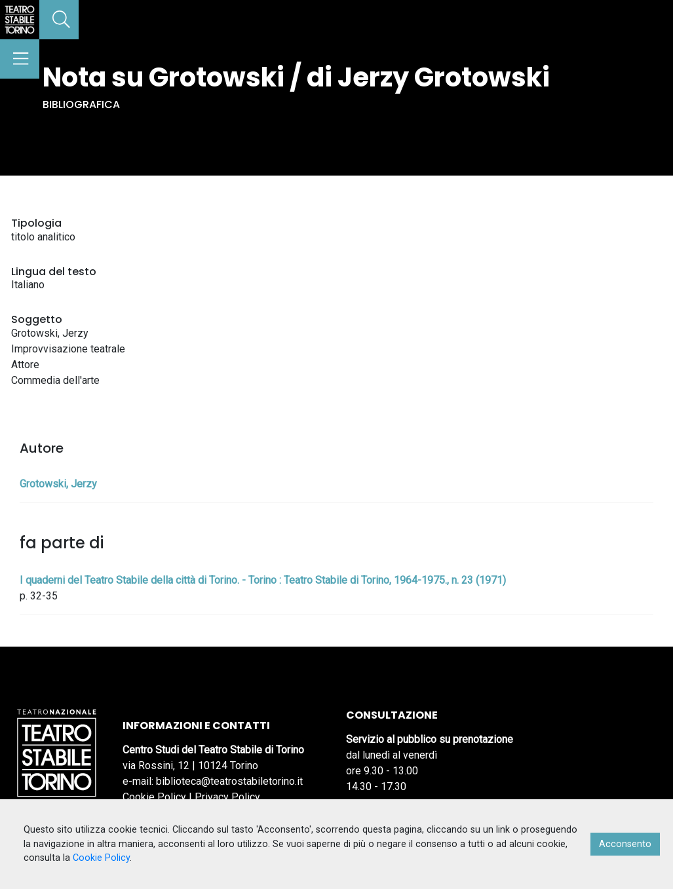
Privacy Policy (227, 797)
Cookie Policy (154, 797)
